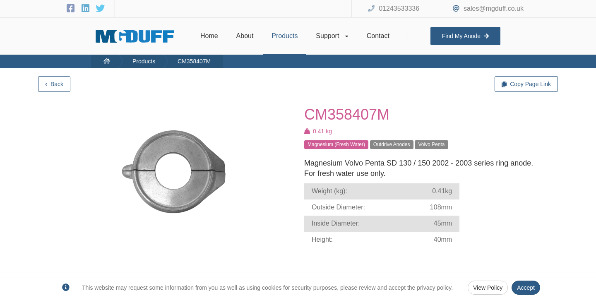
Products (143, 61)
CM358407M (194, 61)
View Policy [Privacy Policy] (487, 287)
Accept (526, 287)
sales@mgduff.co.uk (494, 8)
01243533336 (399, 8)
